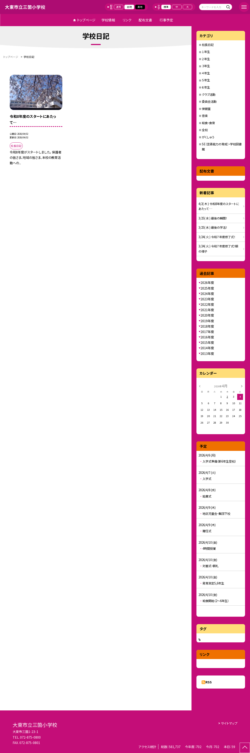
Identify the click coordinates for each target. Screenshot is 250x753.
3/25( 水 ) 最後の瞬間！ (212, 218)
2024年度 (207, 293)
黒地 (139, 7)
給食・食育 (208, 123)
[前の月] (199, 386)
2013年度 (207, 353)
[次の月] (242, 386)
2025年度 (207, 288)
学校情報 (108, 19)
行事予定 (166, 19)
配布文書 (145, 19)
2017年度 (207, 331)
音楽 (205, 116)
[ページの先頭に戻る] (245, 748)
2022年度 (207, 304)
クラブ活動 (208, 94)
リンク (127, 19)
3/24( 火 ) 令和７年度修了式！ (216, 237)
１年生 (206, 52)
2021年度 (207, 310)
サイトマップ (229, 723)
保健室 (206, 109)
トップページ (86, 19)
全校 (205, 130)
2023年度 (207, 299)
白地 (129, 7)
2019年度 (207, 321)
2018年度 (207, 326)
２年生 (206, 59)
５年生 (206, 80)
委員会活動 (209, 101)
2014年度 (207, 348)
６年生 (206, 87)
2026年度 (207, 282)
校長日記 (208, 45)
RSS (208, 682)
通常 (118, 7)
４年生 (206, 73)
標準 (166, 7)
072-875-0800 (30, 737)
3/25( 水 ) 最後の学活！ (212, 227)
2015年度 (207, 342)
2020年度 (207, 315)
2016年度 (207, 337)
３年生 (206, 66)
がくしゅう (208, 137)
